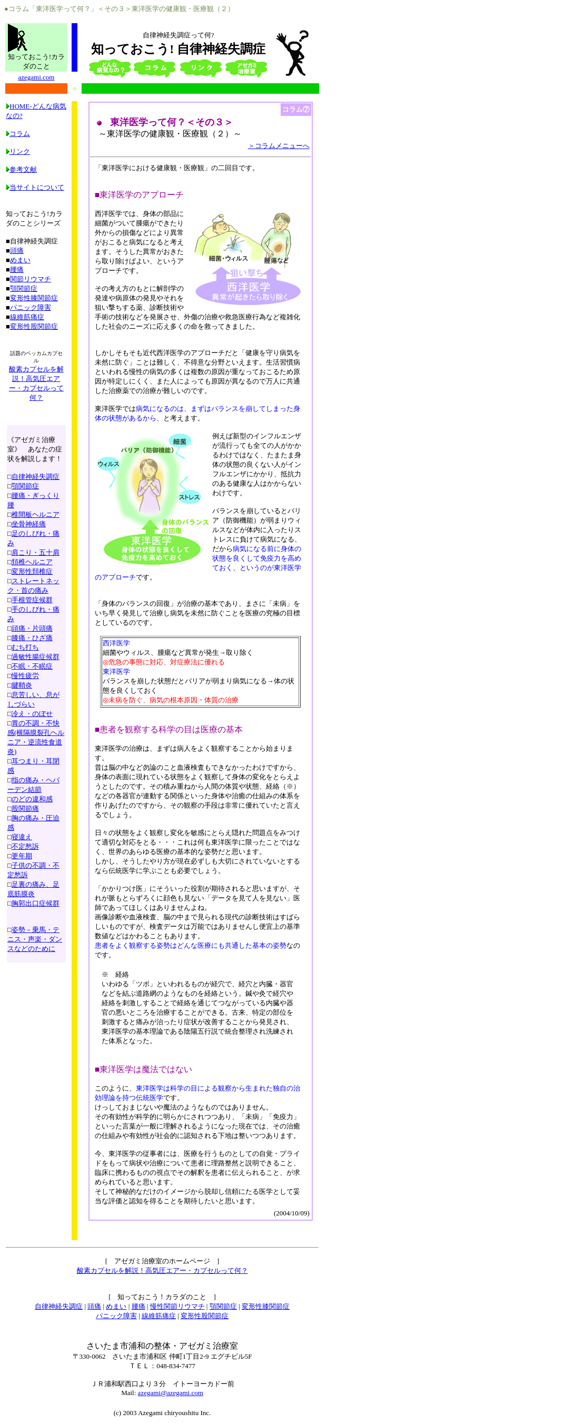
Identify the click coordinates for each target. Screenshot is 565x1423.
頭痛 (17, 250)
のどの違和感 (32, 799)
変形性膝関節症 (34, 298)
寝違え (22, 837)
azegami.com (36, 77)
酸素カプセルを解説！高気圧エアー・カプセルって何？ (162, 1270)
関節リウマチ (30, 279)
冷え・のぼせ (32, 714)
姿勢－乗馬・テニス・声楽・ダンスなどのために (34, 939)
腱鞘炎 (22, 685)
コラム (18, 134)
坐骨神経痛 (29, 524)
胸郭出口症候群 (36, 903)
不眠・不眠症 (32, 666)
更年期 (22, 856)
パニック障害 (30, 307)
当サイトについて (35, 187)
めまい (20, 260)
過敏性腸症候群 (36, 657)
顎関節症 (23, 288)
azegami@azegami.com (170, 1393)
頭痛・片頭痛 (32, 628)
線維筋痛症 (27, 317)
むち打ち (25, 647)
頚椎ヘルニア (32, 562)
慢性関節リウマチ (177, 1306)
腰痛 (17, 269)
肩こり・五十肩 (36, 552)
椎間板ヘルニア (36, 514)
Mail (127, 1393)
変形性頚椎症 (32, 571)
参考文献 (21, 169)
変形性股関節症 (34, 326)
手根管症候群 (32, 600)
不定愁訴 (25, 846)
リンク (18, 151)
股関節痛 (25, 808)
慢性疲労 (25, 676)
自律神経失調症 (36, 476)
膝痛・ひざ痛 (32, 638)
